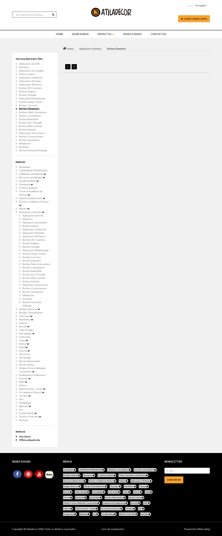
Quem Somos (80, 34)
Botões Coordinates (30, 115)
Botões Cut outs (28, 105)
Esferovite (24, 336)
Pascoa (24, 350)
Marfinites (26, 319)
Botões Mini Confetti (30, 126)
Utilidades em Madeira (32, 173)
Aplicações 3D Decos (30, 84)
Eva (21, 409)
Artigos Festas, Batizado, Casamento (32, 370)
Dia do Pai (24, 354)
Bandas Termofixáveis (31, 312)
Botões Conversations (31, 136)
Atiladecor (32, 529)
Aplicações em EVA (29, 63)
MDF (23, 381)
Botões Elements (29, 108)
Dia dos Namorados (29, 361)
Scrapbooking (28, 413)
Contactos (158, 34)
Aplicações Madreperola (32, 98)
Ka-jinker (24, 146)
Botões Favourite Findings (33, 150)
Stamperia (26, 184)
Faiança (23, 322)
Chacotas (25, 316)
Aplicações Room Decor (32, 133)
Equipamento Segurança (32, 374)
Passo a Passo (132, 34)
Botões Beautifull (28, 119)
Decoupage (27, 333)
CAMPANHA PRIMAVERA (33, 170)
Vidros (24, 343)
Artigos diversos (29, 309)
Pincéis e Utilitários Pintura (33, 203)
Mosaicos (24, 67)
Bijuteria (25, 406)
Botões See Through (30, 122)
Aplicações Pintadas (30, 81)
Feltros (23, 385)
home (59, 34)
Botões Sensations (29, 139)
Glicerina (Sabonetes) (32, 198)
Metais (24, 208)
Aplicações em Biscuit (31, 77)
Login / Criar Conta (194, 19)
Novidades (25, 166)
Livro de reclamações (113, 529)
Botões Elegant (27, 91)
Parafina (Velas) (29, 180)
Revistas (23, 420)
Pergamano (25, 402)
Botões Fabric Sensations (33, 112)
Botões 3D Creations (30, 87)
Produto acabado (28, 187)
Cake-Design (26, 329)
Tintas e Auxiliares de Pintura (30, 193)
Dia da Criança (26, 364)
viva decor (25, 436)
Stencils (25, 378)
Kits (21, 399)
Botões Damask (27, 129)
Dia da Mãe (25, 357)
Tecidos (25, 395)
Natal (23, 347)
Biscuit (24, 326)
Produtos (105, 34)
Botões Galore (27, 74)
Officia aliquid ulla (29, 439)
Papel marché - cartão (32, 388)
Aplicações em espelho (31, 70)
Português (200, 5)
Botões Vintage (27, 94)
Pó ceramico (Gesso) (31, 392)
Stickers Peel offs (30, 416)
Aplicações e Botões (31, 212)
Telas (23, 340)
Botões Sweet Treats (30, 101)
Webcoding (203, 529)
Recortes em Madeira (32, 177)
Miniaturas (25, 143)
